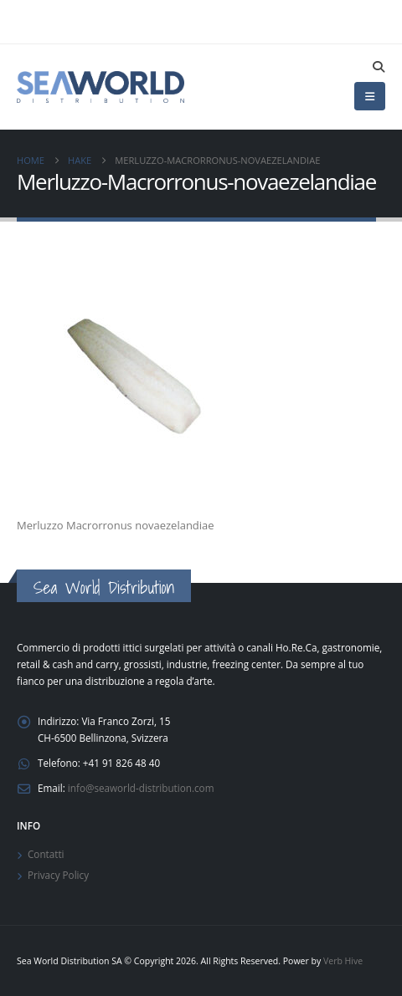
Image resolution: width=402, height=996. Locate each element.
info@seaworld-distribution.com (141, 787)
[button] (378, 67)
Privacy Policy (58, 874)
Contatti (46, 854)
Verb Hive (343, 961)
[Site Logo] (100, 87)
